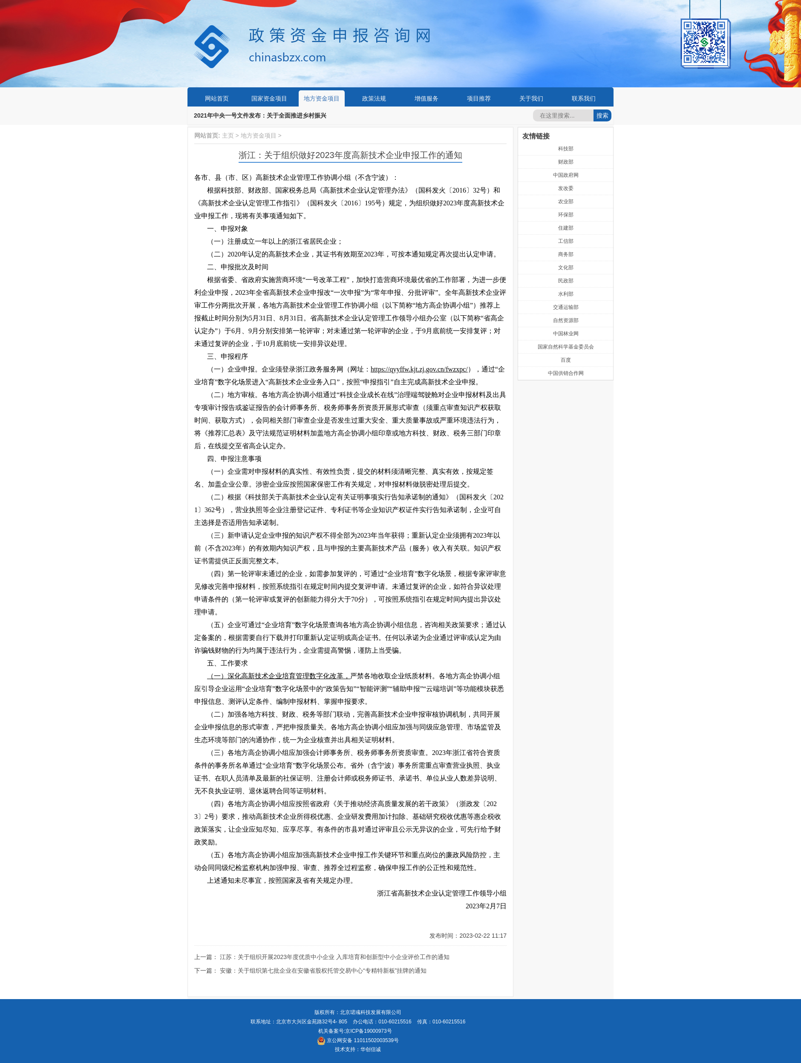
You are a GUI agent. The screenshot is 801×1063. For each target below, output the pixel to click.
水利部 (565, 294)
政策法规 (374, 98)
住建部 (565, 228)
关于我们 (531, 98)
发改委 (565, 188)
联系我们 (584, 98)
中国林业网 (566, 334)
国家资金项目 (269, 98)
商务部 (565, 254)
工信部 (565, 241)
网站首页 (217, 98)
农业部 (565, 202)
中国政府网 (566, 175)
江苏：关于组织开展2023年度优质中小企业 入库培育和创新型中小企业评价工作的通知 (334, 957)
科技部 (565, 149)
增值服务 (426, 98)
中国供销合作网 (566, 373)
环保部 (565, 215)
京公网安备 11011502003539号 (358, 1040)
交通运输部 (566, 307)
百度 (566, 360)
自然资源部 (566, 320)
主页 (228, 135)
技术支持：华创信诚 (358, 1049)
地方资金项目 (322, 98)
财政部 (565, 162)
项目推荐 (479, 98)
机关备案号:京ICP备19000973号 (355, 1031)
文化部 (565, 268)
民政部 (565, 281)
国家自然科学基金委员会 (566, 347)
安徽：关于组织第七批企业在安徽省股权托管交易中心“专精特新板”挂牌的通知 (323, 970)
